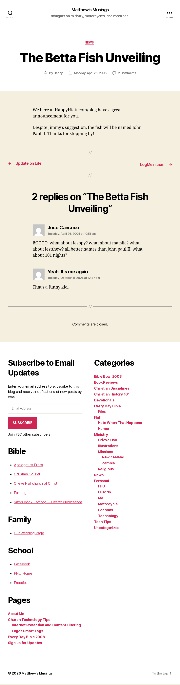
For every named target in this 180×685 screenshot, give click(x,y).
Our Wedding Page (29, 534)
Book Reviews (106, 383)
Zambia (108, 464)
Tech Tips (102, 522)
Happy (57, 74)
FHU (101, 487)
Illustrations (108, 447)
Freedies (21, 583)
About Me (16, 614)
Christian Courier (27, 475)
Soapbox (105, 511)
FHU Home (23, 574)
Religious (106, 470)
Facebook (22, 565)
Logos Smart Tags (27, 631)
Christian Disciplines (111, 389)
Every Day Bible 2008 (26, 637)
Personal (101, 482)
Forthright (22, 493)
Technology (108, 517)
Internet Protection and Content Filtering (46, 626)
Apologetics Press (28, 465)
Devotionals (104, 401)
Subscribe (22, 423)
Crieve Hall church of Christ (35, 484)
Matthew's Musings (90, 10)
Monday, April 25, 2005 (90, 74)
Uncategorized (107, 528)
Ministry (101, 435)
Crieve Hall (107, 441)
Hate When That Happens (120, 423)
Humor (104, 429)
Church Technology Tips (29, 620)
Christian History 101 (112, 395)
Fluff (98, 418)
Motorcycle (108, 505)
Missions (105, 452)
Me (100, 499)
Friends (104, 493)
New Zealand (113, 458)
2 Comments (128, 74)
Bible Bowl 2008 (108, 377)
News (90, 43)
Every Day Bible (107, 407)
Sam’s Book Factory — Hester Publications (48, 503)
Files (102, 412)
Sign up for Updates (25, 643)
